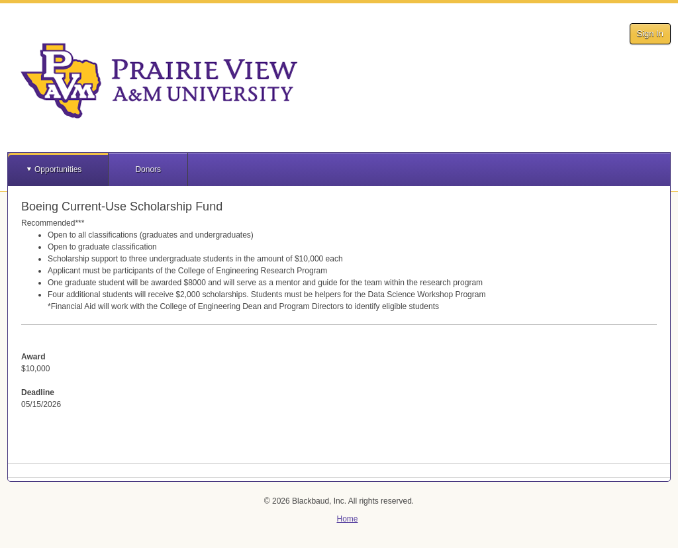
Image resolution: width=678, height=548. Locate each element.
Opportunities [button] (57, 169)
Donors (148, 169)
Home (347, 519)
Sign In (650, 33)
